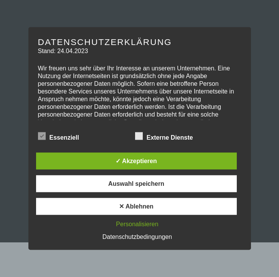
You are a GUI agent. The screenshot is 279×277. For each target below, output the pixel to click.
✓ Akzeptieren (136, 161)
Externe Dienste (164, 136)
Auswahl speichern (136, 183)
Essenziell (58, 136)
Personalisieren (137, 224)
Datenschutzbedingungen (137, 237)
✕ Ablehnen (136, 206)
